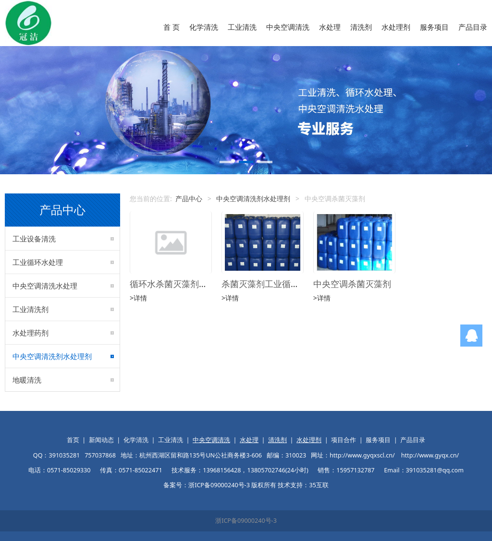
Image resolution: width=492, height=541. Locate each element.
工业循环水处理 (37, 262)
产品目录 (472, 27)
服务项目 (434, 27)
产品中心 (188, 198)
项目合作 (343, 440)
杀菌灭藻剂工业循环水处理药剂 (282, 283)
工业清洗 (242, 27)
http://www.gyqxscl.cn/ (362, 455)
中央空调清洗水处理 (44, 285)
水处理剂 (395, 27)
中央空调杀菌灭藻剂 (352, 283)
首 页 (171, 27)
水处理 (330, 27)
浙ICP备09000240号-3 (246, 521)
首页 (73, 440)
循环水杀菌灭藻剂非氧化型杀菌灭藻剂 (203, 283)
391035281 (64, 455)
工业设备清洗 (34, 238)
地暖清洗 (26, 380)
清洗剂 (361, 27)
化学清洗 (203, 27)
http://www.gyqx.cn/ (430, 455)
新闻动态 (101, 440)
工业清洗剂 (30, 309)
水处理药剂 (30, 332)
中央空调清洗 (287, 27)
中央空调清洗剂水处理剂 (52, 356)
